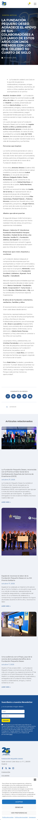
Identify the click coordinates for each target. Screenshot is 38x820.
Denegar (19, 807)
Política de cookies (8, 817)
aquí (10, 734)
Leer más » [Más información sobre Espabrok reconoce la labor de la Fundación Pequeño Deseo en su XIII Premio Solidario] (6, 606)
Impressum (32, 817)
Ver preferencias (19, 813)
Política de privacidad (21, 817)
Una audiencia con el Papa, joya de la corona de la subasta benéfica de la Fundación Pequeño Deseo (17, 659)
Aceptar (19, 802)
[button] (35, 780)
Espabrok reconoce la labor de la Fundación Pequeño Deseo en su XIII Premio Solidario (17, 578)
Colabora (5, 776)
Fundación (6, 772)
